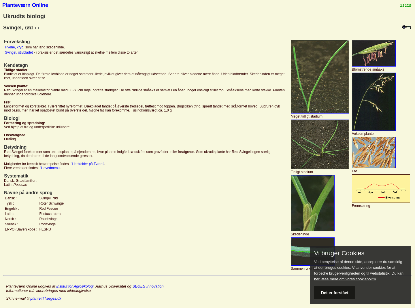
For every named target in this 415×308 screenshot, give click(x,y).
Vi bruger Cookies (339, 253)
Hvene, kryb (14, 47)
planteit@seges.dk (46, 298)
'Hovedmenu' (50, 168)
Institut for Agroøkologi (75, 286)
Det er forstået (334, 292)
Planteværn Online (25, 5)
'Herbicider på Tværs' (87, 164)
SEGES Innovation (147, 286)
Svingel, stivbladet (19, 52)
